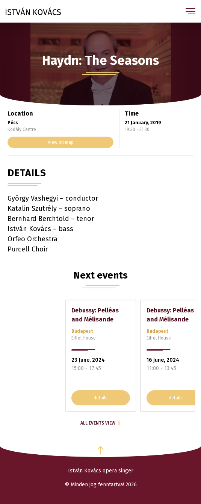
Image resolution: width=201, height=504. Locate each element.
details (100, 397)
